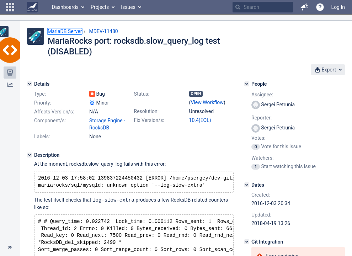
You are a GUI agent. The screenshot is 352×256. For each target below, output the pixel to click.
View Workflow (207, 102)
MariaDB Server (65, 31)
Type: (40, 94)
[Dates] (246, 184)
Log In (338, 7)
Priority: (42, 103)
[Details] (29, 83)
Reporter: (261, 118)
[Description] (29, 155)
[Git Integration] (246, 241)
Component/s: (50, 120)
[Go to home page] (32, 7)
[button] (10, 7)
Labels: (42, 136)
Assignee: (262, 94)
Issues (128, 7)
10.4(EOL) (200, 120)
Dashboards (65, 7)
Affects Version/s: (54, 111)
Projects (100, 7)
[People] (246, 83)
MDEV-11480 (103, 31)
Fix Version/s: (149, 120)
